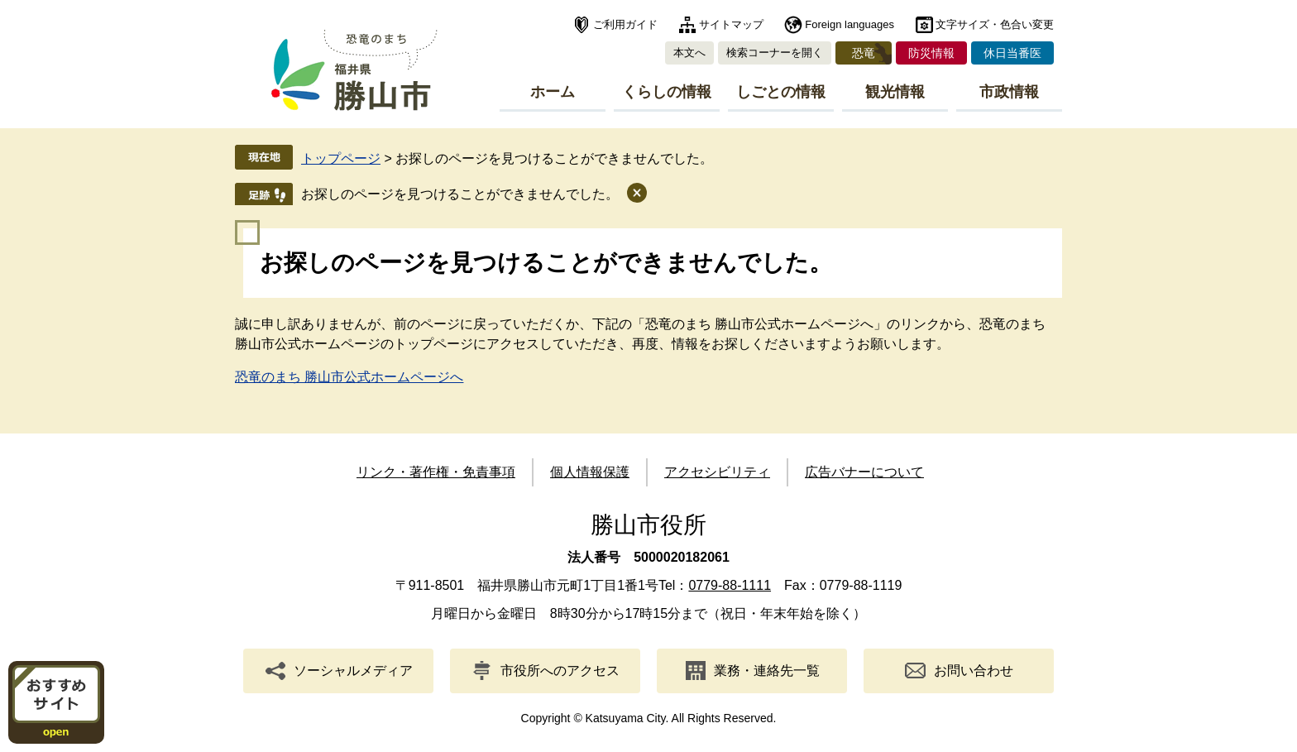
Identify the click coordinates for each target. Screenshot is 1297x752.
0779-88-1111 (729, 585)
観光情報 (895, 92)
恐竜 (863, 53)
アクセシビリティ (717, 472)
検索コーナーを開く (774, 52)
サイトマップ (731, 24)
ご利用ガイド (625, 24)
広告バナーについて (864, 472)
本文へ (689, 52)
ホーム (552, 92)
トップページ (340, 158)
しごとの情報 (781, 92)
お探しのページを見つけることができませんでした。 (460, 194)
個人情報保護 (589, 472)
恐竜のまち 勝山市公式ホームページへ (349, 377)
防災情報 (931, 53)
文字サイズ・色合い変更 (995, 24)
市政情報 (1009, 92)
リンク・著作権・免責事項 (436, 472)
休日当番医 (1012, 53)
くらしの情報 (666, 92)
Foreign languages (849, 24)
